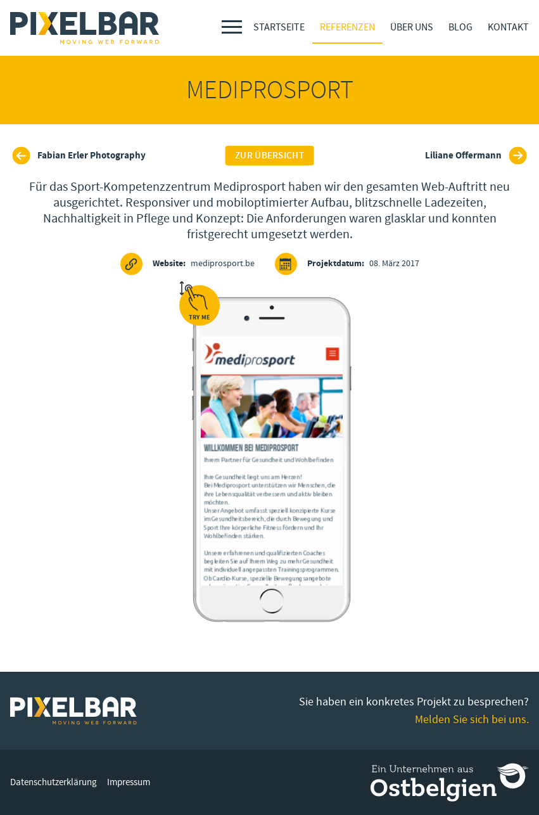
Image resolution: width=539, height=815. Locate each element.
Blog (460, 27)
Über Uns (411, 27)
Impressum (128, 782)
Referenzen (347, 27)
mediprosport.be (187, 264)
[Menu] (232, 27)
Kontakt (508, 27)
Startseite (279, 27)
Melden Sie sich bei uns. (472, 719)
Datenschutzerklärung (53, 782)
